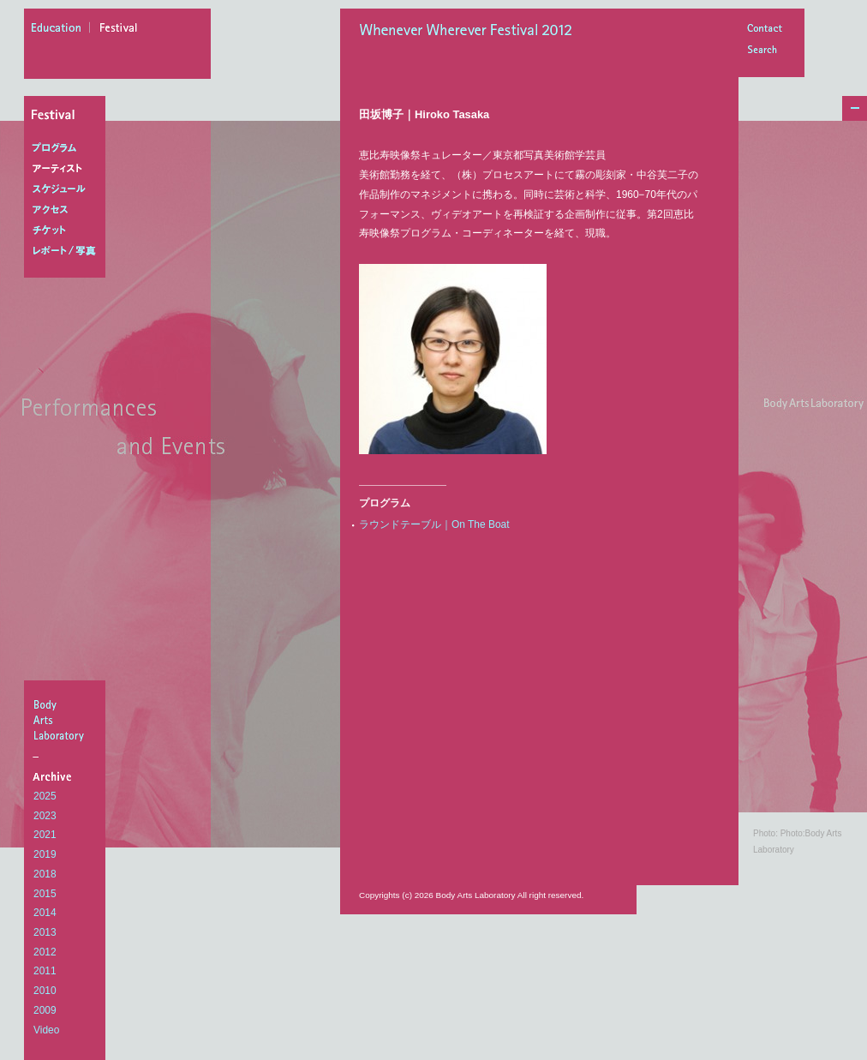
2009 (45, 1010)
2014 (45, 913)
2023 (45, 816)
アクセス (68, 210)
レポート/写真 (68, 251)
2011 (45, 971)
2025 (45, 796)
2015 (45, 894)
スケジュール (68, 189)
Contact (764, 29)
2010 (45, 991)
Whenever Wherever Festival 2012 (470, 32)
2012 (45, 952)
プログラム (68, 148)
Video (46, 1030)
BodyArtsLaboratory (67, 720)
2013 (45, 932)
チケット (68, 230)
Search (764, 51)
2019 (45, 854)
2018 (45, 874)
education (61, 30)
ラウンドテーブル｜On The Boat (434, 524)
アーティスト (68, 169)
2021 (45, 835)
